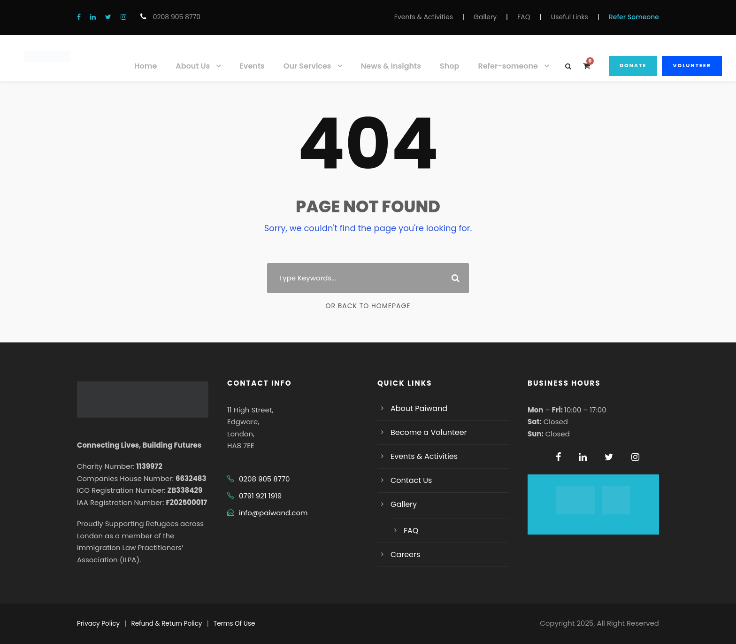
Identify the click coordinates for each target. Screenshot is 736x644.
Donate (633, 65)
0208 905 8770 (175, 17)
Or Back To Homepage (367, 305)
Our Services (307, 66)
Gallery (485, 17)
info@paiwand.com (273, 513)
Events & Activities (423, 17)
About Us (193, 66)
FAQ (523, 17)
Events (251, 66)
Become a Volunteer (429, 432)
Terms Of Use (234, 623)
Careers (405, 554)
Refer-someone (508, 66)
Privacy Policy (98, 623)
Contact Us (411, 480)
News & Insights (391, 66)
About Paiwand (419, 408)
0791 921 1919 (260, 496)
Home (145, 66)
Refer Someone (634, 17)
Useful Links (569, 17)
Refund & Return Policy (166, 623)
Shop (449, 66)
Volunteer (692, 65)
